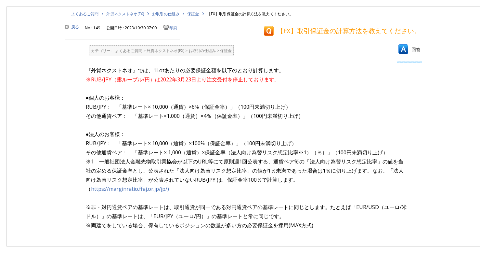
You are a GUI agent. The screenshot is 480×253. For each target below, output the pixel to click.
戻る (75, 27)
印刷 (173, 28)
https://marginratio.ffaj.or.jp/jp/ (129, 188)
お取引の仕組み (165, 14)
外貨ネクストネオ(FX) (125, 14)
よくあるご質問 (84, 14)
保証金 (193, 14)
